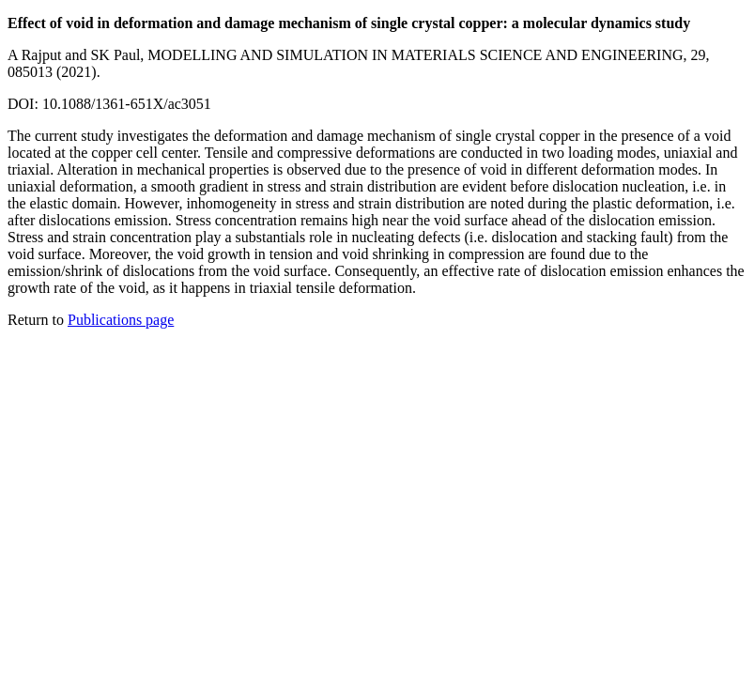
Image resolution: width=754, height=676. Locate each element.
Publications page (121, 320)
